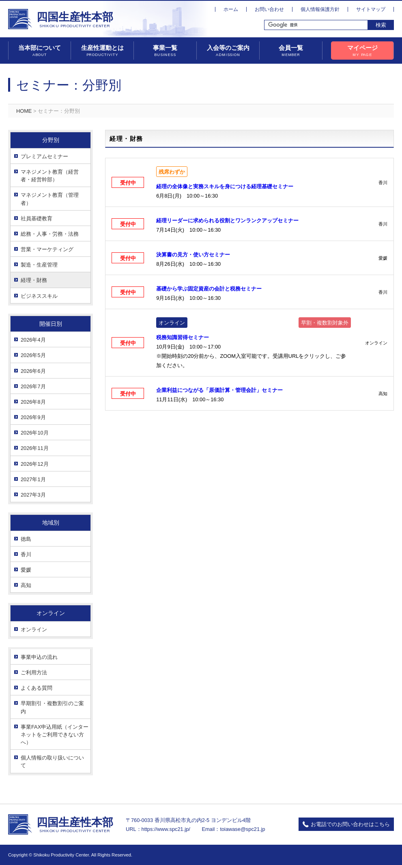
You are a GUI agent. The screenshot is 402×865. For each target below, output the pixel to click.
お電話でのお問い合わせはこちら (350, 824)
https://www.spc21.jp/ (166, 829)
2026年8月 (33, 402)
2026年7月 (33, 386)
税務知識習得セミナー (182, 337)
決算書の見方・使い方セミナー (193, 255)
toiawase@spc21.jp (242, 829)
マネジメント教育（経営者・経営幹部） (50, 176)
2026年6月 (33, 371)
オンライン (34, 629)
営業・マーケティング (47, 249)
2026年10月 (35, 433)
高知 (26, 585)
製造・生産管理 (39, 265)
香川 (26, 554)
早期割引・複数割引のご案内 (52, 707)
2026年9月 (33, 417)
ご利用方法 (34, 672)
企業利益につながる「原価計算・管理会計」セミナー (219, 390)
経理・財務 (34, 280)
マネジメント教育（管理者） (50, 199)
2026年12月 (35, 464)
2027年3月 (33, 495)
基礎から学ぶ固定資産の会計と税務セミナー (209, 289)
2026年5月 (33, 355)
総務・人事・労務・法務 (50, 234)
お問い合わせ (269, 9)
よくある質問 (36, 688)
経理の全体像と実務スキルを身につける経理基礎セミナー (224, 186)
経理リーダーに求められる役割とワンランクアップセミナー (227, 220)
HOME (24, 111)
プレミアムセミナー (44, 156)
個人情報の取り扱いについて (52, 761)
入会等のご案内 (228, 51)
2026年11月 (35, 448)
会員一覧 (291, 51)
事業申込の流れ (39, 657)
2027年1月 (33, 479)
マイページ (362, 51)
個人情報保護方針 (320, 9)
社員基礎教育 (36, 218)
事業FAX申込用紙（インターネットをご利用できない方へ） (54, 734)
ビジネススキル (39, 296)
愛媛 (26, 570)
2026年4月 (33, 340)
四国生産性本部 (75, 20)
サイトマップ (370, 9)
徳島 (26, 539)
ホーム (231, 9)
